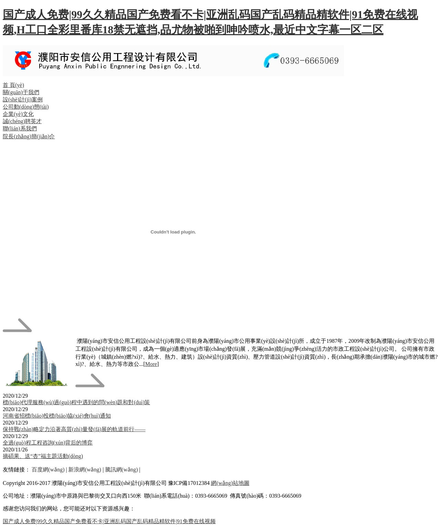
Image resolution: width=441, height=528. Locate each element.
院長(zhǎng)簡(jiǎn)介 (29, 136)
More (151, 364)
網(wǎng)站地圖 (230, 483)
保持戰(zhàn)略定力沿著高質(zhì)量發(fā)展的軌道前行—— (74, 429)
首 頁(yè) (13, 85)
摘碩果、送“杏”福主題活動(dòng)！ (43, 456)
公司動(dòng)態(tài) (26, 107)
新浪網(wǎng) (84, 469)
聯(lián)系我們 (20, 128)
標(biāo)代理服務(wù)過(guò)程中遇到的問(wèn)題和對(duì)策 (76, 402)
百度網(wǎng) (48, 469)
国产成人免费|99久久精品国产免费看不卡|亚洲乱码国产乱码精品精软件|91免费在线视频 (109, 521)
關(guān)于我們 (21, 92)
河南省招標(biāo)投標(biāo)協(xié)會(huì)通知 (57, 416)
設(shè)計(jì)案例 (23, 99)
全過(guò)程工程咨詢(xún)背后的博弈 (48, 443)
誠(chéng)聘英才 (22, 121)
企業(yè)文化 (18, 114)
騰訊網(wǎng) (121, 469)
